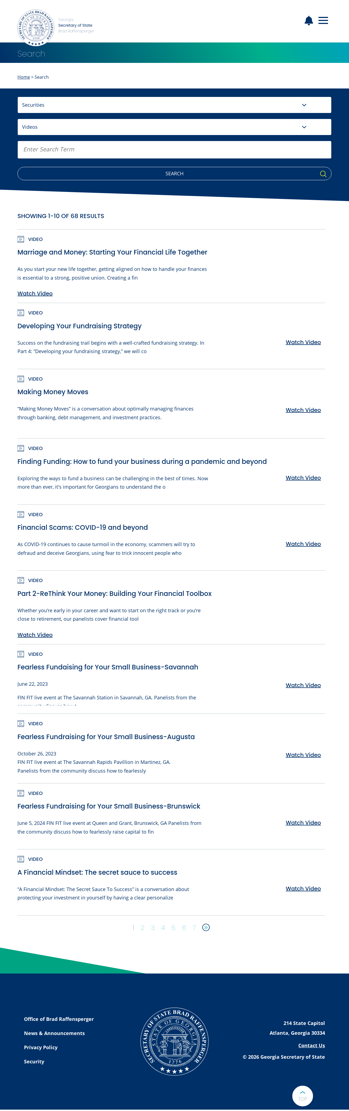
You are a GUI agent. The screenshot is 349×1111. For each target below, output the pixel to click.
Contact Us (311, 1045)
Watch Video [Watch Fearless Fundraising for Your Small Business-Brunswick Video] (303, 823)
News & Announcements (54, 1033)
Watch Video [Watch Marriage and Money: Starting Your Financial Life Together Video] (35, 293)
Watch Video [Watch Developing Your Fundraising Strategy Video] (303, 342)
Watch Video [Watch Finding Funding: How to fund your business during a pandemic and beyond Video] (303, 478)
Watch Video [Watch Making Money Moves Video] (303, 410)
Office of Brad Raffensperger (59, 1019)
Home (23, 77)
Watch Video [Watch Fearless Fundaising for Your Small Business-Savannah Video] (303, 685)
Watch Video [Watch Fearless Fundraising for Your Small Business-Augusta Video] (303, 755)
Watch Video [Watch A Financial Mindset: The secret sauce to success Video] (303, 888)
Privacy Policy (41, 1047)
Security (34, 1061)
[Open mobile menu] (323, 20)
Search (174, 173)
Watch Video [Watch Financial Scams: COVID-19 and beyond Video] (303, 544)
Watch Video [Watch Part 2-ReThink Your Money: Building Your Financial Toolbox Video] (35, 635)
